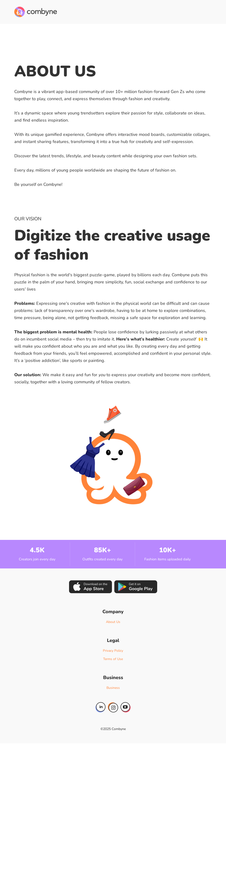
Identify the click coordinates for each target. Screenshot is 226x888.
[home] (35, 12)
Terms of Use (113, 659)
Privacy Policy (113, 650)
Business (113, 688)
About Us (113, 622)
